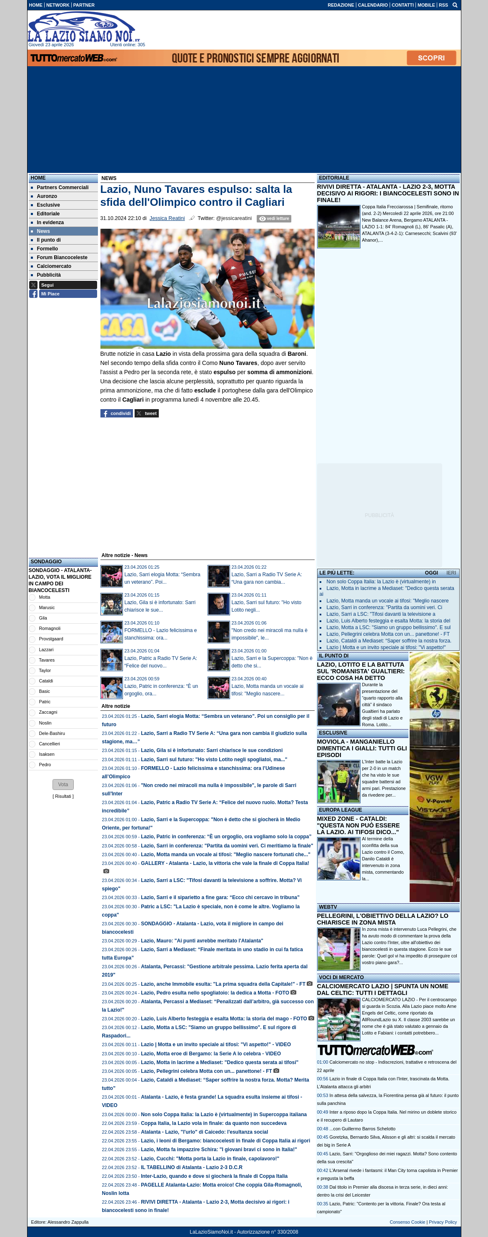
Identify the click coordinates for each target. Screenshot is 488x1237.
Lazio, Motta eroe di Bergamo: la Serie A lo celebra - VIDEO (211, 1054)
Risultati (63, 796)
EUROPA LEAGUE (340, 810)
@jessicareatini (234, 218)
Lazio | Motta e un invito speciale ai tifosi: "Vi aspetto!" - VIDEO (216, 1044)
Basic (44, 691)
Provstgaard (51, 638)
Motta (44, 597)
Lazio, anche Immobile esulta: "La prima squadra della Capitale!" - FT (223, 984)
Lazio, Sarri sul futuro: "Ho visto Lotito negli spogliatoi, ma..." (214, 759)
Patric (45, 701)
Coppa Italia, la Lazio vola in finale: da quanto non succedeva (213, 1123)
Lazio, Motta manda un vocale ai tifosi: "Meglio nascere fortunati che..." (225, 854)
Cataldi (46, 680)
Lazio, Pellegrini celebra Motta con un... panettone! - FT (206, 1071)
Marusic (47, 607)
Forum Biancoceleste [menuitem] (59, 257)
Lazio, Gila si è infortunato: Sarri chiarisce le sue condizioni (212, 750)
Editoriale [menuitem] (45, 214)
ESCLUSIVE (333, 733)
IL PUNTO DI (334, 656)
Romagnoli (50, 628)
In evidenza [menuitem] (47, 222)
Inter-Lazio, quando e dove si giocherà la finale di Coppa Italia (214, 1176)
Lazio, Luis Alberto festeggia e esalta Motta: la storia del (388, 621)
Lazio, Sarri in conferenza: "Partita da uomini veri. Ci (385, 607)
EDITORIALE (334, 178)
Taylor (45, 670)
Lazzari (46, 649)
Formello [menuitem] (44, 249)
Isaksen (47, 754)
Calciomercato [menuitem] (51, 266)
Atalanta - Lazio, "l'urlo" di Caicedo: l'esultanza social (204, 1132)
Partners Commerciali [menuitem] (60, 187)
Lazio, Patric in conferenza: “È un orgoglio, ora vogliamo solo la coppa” (226, 837)
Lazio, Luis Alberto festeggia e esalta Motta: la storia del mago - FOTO (224, 1019)
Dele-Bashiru (52, 733)
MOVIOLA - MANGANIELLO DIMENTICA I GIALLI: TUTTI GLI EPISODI (362, 748)
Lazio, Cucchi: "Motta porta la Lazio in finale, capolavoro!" (210, 1159)
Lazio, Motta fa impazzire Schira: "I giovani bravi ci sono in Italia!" (219, 1149)
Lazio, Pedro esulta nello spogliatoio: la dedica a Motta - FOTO (215, 993)
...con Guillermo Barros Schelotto (362, 1128)
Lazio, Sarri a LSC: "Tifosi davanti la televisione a (381, 614)
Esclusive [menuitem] (45, 205)
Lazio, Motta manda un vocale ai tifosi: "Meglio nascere (388, 601)
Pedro (45, 764)
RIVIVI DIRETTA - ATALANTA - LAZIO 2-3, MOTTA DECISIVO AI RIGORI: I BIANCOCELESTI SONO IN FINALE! (388, 193)
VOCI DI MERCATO (341, 977)
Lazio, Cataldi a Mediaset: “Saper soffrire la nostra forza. (389, 641)
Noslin (45, 722)
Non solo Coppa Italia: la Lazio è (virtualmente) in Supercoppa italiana (224, 1114)
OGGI (431, 573)
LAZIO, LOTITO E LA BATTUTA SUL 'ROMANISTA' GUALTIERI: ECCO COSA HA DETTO (361, 671)
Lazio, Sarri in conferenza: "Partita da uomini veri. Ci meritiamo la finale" (227, 846)
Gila (43, 617)
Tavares (47, 659)
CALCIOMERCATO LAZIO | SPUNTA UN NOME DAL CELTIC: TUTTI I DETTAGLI (382, 989)
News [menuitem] (40, 231)
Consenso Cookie (407, 1222)
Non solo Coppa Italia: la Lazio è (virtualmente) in (381, 582)
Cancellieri (49, 743)
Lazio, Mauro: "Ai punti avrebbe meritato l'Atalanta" (202, 941)
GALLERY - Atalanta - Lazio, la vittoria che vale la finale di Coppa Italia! (225, 863)
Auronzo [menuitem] (44, 196)
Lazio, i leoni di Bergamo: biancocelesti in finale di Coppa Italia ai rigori (225, 1141)
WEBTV (328, 907)
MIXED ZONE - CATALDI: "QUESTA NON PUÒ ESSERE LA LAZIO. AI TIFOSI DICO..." (358, 825)
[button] (63, 784)
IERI (451, 573)
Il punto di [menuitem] (46, 240)
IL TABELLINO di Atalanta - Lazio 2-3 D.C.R (192, 1167)
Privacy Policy (443, 1222)
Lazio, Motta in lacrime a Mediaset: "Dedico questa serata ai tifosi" (219, 1062)
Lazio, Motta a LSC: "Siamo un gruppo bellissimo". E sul (389, 627)
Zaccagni (48, 712)
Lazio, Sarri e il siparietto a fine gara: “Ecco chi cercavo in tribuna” (220, 897)
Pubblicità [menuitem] (46, 275)
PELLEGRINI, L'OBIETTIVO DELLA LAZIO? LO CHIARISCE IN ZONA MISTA (382, 919)
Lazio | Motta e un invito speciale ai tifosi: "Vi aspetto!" (386, 647)
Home (38, 178)
